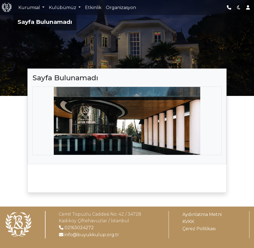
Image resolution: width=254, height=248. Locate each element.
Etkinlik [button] (93, 7)
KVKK (188, 221)
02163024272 (76, 227)
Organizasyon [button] (121, 7)
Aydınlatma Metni (202, 214)
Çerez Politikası (199, 228)
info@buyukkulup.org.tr (89, 234)
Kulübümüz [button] (63, 7)
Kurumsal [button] (29, 7)
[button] (238, 8)
